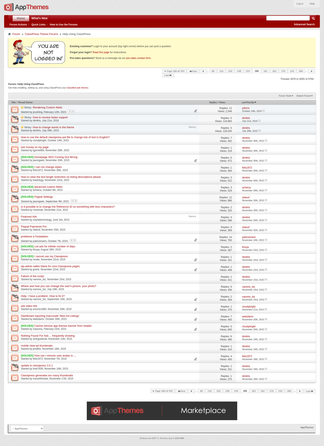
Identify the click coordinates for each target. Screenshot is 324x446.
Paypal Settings (43, 196)
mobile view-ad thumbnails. (37, 345)
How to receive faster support (50, 117)
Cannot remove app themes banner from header (63, 325)
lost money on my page (35, 147)
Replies (213, 102)
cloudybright (39, 140)
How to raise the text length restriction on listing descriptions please (61, 176)
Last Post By (249, 102)
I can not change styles (48, 167)
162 (274, 71)
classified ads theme (77, 87)
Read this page (101, 52)
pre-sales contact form (138, 58)
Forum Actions (18, 24)
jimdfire (37, 348)
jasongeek (38, 160)
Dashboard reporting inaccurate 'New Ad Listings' (50, 315)
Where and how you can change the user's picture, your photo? (58, 286)
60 (213, 71)
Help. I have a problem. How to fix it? (43, 296)
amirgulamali (40, 338)
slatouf (36, 229)
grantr (36, 269)
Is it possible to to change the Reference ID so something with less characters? (68, 206)
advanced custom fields (48, 186)
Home (21, 18)
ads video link (29, 305)
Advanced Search (304, 24)
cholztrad (38, 209)
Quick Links (38, 24)
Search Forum (303, 95)
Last (168, 75)
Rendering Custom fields (47, 107)
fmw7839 (38, 368)
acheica (37, 190)
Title (13, 102)
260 (301, 71)
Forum (16, 34)
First (193, 71)
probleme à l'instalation (34, 236)
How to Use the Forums (63, 24)
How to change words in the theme (53, 127)
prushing (37, 112)
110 (221, 71)
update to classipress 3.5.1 (37, 365)
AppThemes (306, 427)
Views (222, 102)
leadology (38, 180)
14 (230, 237)
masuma (37, 329)
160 (257, 71)
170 (283, 71)
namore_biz (39, 279)
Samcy (192, 127)
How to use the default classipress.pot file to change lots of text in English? (65, 137)
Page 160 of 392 (175, 71)
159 (248, 71)
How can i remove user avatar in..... (55, 355)
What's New (39, 18)
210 (292, 71)
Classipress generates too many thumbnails (47, 375)
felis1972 (38, 170)
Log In (300, 3)
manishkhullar (40, 378)
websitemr (38, 319)
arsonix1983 (39, 309)
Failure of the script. (32, 276)
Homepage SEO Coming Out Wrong (55, 157)
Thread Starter (25, 102)
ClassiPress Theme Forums (41, 34)
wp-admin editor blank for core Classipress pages (50, 266)
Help (312, 3)
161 (265, 71)
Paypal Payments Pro (34, 226)
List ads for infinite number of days (54, 246)
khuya (36, 249)
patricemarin (39, 241)
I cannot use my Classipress (51, 256)
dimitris (37, 120)
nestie (36, 259)
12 (230, 108)
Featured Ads (29, 216)
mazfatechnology (42, 219)
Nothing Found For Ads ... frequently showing (48, 335)
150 (230, 71)
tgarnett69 (38, 150)
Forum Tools (285, 95)
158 (239, 71)
